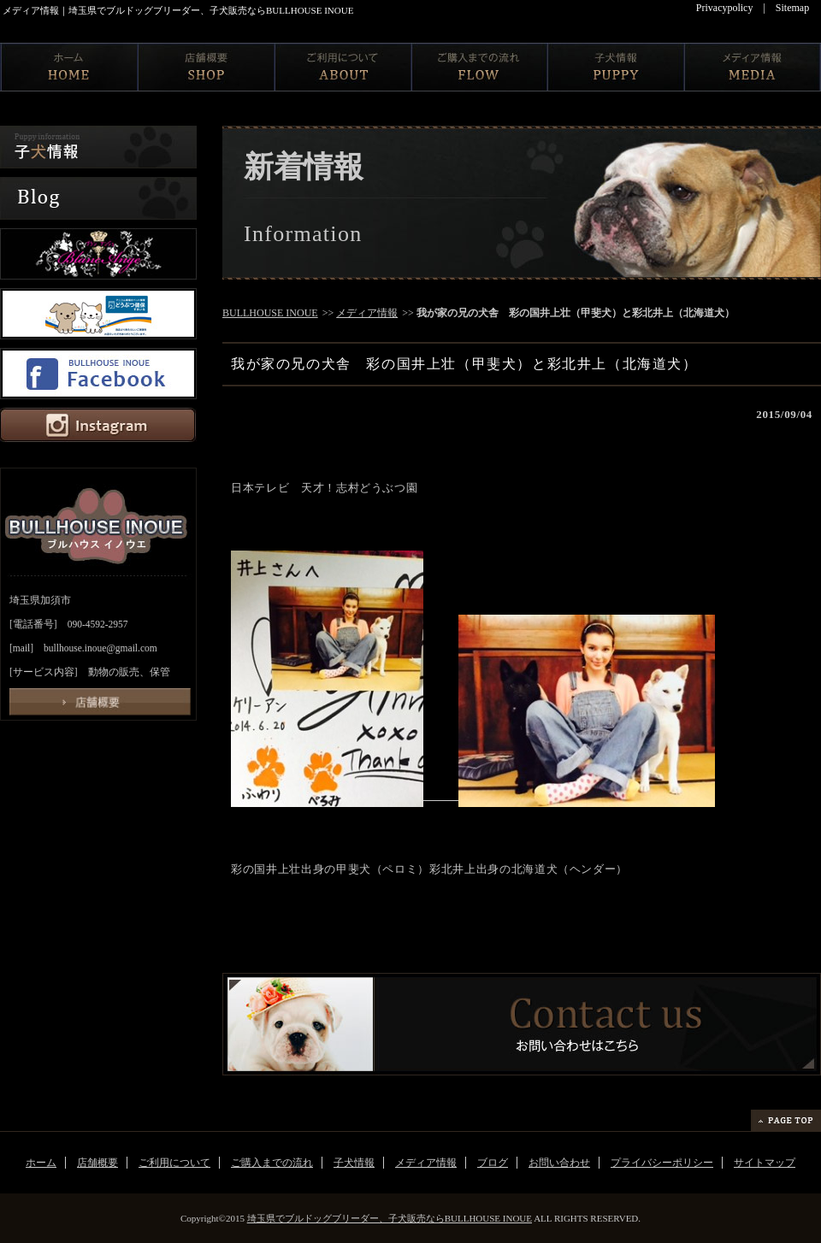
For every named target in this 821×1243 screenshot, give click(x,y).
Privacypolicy (724, 8)
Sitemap (792, 8)
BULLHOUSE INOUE (270, 313)
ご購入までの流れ (272, 1163)
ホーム (41, 1163)
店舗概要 (97, 1163)
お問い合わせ (559, 1163)
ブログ (492, 1163)
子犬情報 (354, 1163)
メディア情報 (367, 313)
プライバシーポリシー (662, 1163)
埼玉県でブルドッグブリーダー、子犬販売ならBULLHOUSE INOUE (389, 1218)
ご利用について (174, 1163)
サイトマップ (764, 1163)
